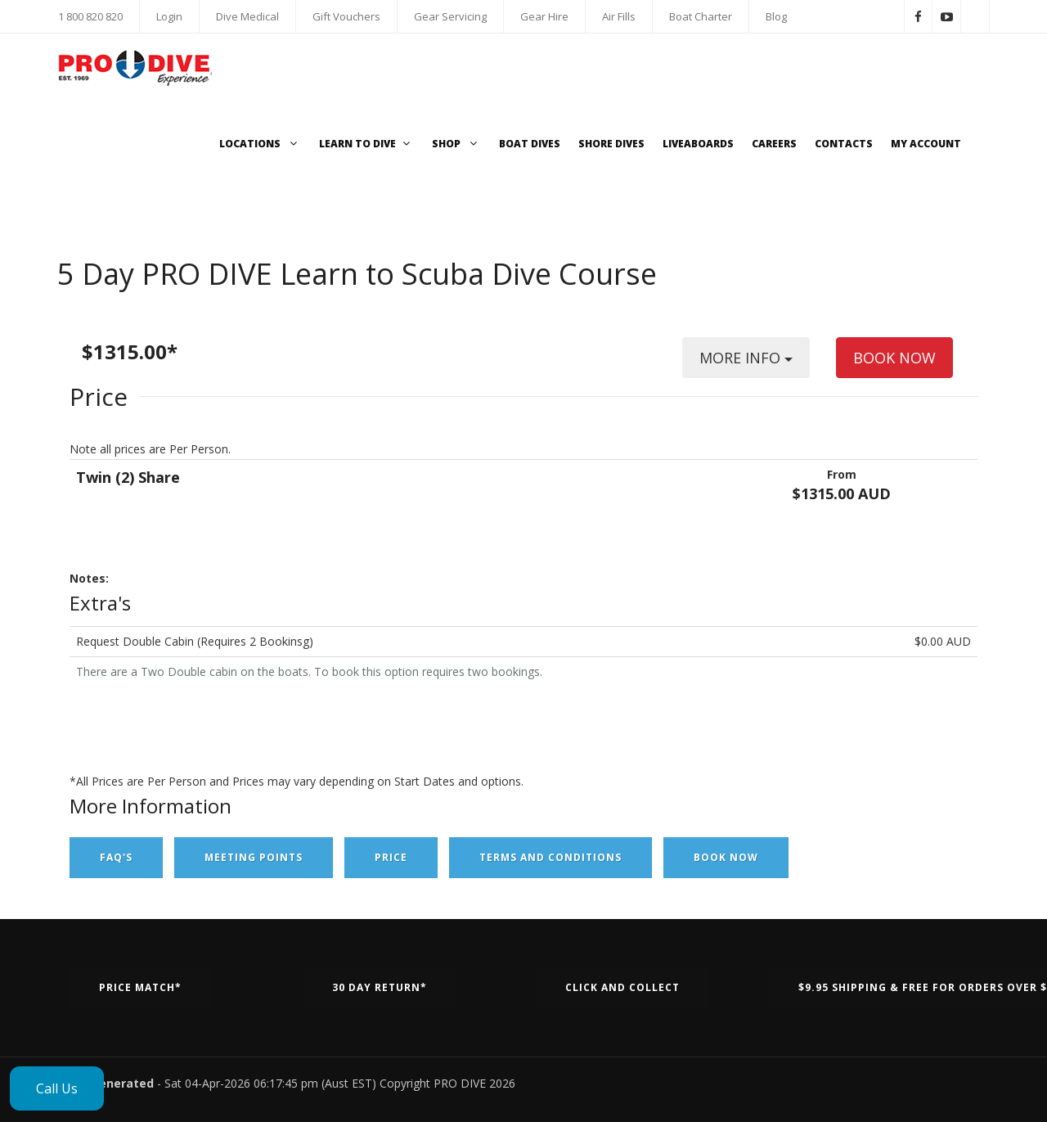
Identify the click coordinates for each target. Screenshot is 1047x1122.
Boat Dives (529, 144)
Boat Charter (700, 16)
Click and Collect (622, 987)
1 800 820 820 (90, 16)
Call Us (57, 1088)
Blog (776, 16)
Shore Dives (611, 144)
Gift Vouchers (346, 16)
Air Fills (619, 16)
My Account (926, 144)
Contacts (844, 144)
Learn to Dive (366, 144)
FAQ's (116, 857)
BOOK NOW (894, 357)
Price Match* (140, 987)
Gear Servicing (450, 16)
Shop (456, 144)
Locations (260, 144)
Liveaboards (698, 144)
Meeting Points (253, 857)
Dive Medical (247, 16)
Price (391, 857)
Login (169, 16)
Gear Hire (544, 16)
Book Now (726, 857)
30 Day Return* (379, 987)
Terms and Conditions (550, 857)
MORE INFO (746, 363)
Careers (774, 144)
